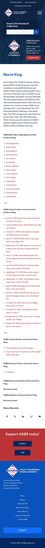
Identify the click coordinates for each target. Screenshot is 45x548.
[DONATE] (22, 530)
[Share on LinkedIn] (23, 416)
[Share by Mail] (40, 416)
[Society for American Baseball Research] (18, 12)
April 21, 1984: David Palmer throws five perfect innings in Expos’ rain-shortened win (22, 295)
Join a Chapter (30, 2)
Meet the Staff (22, 504)
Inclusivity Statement (22, 515)
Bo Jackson (11, 158)
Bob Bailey (10, 162)
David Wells (11, 196)
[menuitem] (16, 2)
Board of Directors (22, 508)
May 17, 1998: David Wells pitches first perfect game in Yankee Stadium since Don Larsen (23, 258)
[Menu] (38, 12)
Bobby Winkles (12, 166)
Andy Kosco (11, 147)
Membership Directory (23, 6)
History (22, 500)
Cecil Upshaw (11, 173)
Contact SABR (22, 519)
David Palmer (11, 192)
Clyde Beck (11, 181)
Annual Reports (22, 511)
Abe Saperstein (12, 143)
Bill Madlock (11, 151)
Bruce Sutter (11, 170)
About (22, 496)
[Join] (22, 452)
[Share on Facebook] (7, 416)
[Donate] (22, 444)
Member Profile (16, 2)
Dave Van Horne (13, 189)
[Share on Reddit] (31, 416)
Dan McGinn (11, 185)
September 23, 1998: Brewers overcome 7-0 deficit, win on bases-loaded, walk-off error (23, 248)
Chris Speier (11, 177)
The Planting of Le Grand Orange (19, 348)
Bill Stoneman (11, 155)
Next (5, 203)
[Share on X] (15, 416)
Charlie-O (10, 372)
